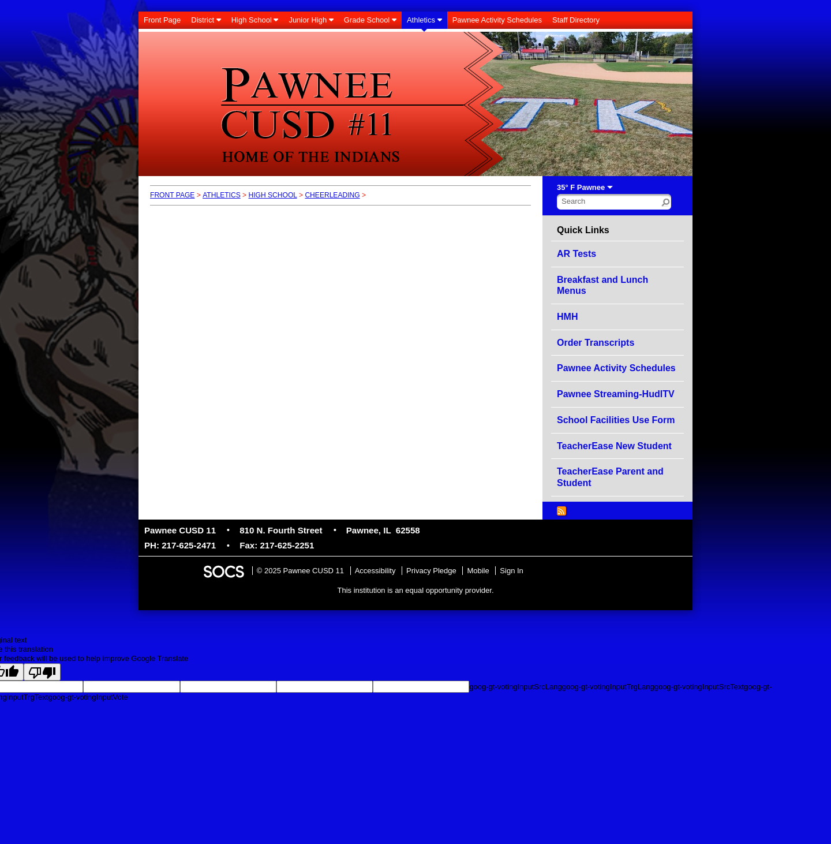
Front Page (172, 195)
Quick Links (583, 230)
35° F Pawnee (581, 187)
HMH (567, 317)
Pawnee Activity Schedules (616, 368)
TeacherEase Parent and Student (610, 477)
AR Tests (576, 254)
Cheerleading (332, 195)
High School (272, 195)
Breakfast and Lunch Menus (602, 285)
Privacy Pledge (431, 570)
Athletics (222, 195)
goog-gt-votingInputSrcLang (515, 686)
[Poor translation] (42, 672)
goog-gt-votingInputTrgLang (608, 686)
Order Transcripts (595, 343)
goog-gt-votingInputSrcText (699, 686)
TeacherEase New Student (614, 446)
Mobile (478, 570)
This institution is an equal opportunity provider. (416, 590)
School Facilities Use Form (616, 420)
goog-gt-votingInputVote (88, 697)
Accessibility (375, 570)
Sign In (511, 570)
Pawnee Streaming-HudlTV (616, 394)
